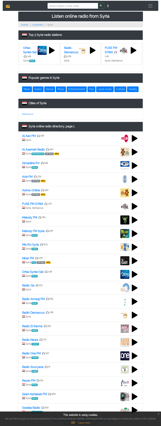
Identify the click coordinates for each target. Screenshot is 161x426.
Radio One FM (31, 353)
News (27, 89)
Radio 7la (28, 285)
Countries (37, 24)
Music (60, 89)
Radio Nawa (30, 340)
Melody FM (29, 217)
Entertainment (76, 89)
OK (73, 422)
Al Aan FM (29, 136)
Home (24, 24)
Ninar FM (28, 258)
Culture (120, 89)
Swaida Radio (31, 408)
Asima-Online (31, 190)
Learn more (84, 423)
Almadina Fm (31, 163)
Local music (105, 89)
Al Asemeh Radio (33, 149)
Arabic (38, 89)
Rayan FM (28, 380)
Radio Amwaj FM (33, 299)
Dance (49, 89)
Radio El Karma (32, 326)
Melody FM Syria (33, 231)
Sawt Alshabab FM (34, 394)
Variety (133, 89)
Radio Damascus (33, 312)
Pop (91, 89)
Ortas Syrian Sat (32, 272)
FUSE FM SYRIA (32, 204)
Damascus (27, 114)
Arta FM (27, 176)
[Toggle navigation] (150, 5)
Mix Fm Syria (30, 244)
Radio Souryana (32, 367)
